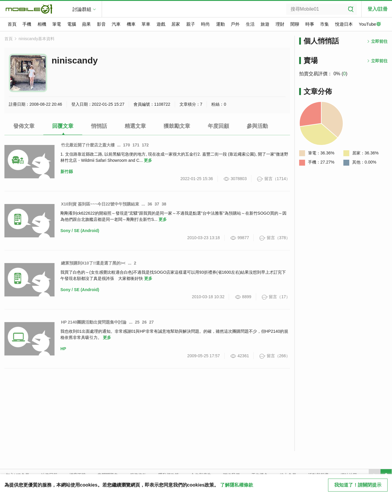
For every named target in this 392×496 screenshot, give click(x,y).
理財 (280, 24)
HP (63, 348)
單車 (145, 24)
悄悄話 (99, 126)
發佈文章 (23, 126)
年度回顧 (218, 126)
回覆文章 (62, 126)
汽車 (116, 24)
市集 (324, 24)
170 (126, 145)
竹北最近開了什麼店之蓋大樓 (88, 145)
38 (164, 204)
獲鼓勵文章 (177, 126)
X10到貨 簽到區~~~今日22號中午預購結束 (100, 204)
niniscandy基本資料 (37, 38)
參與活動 (257, 126)
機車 (131, 24)
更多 (148, 160)
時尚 (205, 24)
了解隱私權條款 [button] (236, 484)
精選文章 (135, 126)
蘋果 (86, 24)
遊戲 (161, 24)
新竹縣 (66, 171)
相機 (41, 24)
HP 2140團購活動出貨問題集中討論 (93, 322)
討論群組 (82, 9)
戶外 (235, 24)
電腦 (71, 24)
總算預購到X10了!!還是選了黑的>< (93, 263)
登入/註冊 (378, 9)
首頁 (12, 24)
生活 (250, 24)
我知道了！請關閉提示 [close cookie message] (357, 484)
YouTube (370, 24)
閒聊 (294, 24)
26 (144, 322)
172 (145, 145)
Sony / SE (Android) (79, 230)
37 (157, 204)
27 (151, 322)
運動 (220, 24)
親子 (190, 24)
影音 (101, 24)
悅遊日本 (344, 24)
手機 (26, 24)
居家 (175, 24)
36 (149, 204)
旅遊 (265, 24)
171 (135, 145)
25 (137, 322)
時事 (309, 24)
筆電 (56, 24)
